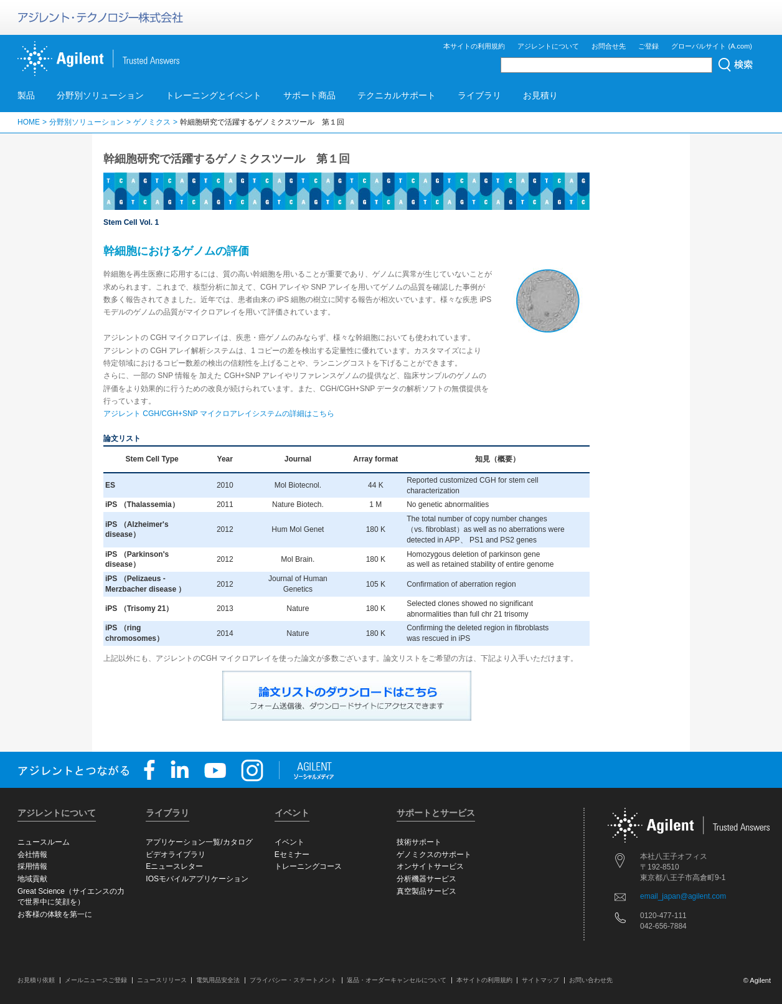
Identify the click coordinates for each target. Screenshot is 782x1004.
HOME (28, 122)
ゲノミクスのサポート (434, 854)
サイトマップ (540, 980)
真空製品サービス (426, 891)
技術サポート (419, 842)
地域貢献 (32, 878)
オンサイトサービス (430, 866)
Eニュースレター (174, 866)
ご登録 (648, 46)
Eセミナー (292, 854)
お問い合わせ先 (591, 980)
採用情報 (32, 866)
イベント (289, 842)
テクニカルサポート (396, 95)
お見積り (540, 95)
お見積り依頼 (36, 980)
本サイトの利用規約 (474, 46)
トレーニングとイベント (213, 95)
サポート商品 (309, 95)
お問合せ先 (608, 46)
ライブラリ (479, 95)
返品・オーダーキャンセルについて (396, 980)
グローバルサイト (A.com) (711, 46)
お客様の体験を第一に (54, 914)
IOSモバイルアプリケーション (197, 878)
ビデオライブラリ (175, 854)
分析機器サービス (426, 878)
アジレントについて (548, 46)
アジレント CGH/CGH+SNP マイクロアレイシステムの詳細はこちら (218, 413)
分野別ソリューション (100, 95)
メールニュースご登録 (96, 980)
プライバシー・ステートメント (293, 980)
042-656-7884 (663, 926)
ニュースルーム (43, 842)
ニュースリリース (162, 980)
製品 (26, 95)
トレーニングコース (308, 866)
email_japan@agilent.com (683, 896)
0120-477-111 (663, 915)
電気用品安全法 (218, 980)
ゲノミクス (152, 122)
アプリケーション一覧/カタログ (199, 842)
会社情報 (32, 854)
